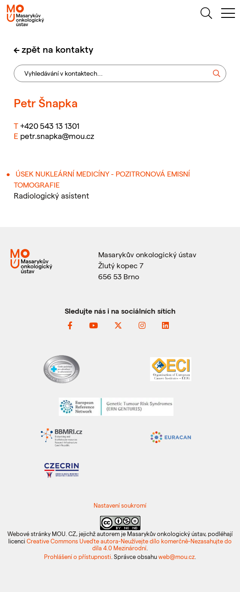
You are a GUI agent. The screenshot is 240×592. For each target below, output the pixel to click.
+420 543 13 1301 (49, 125)
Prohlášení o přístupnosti (77, 556)
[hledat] (206, 14)
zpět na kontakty (57, 49)
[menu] (228, 14)
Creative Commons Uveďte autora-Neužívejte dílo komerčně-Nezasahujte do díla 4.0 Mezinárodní (129, 544)
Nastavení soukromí (120, 505)
